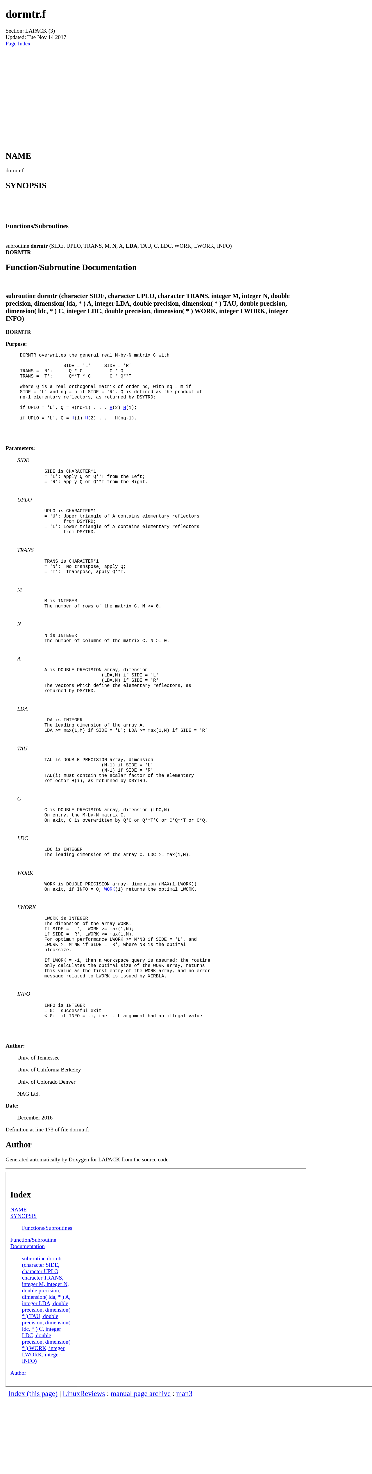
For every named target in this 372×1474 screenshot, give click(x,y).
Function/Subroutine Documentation (33, 1316)
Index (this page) (33, 1467)
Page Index (18, 43)
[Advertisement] (156, 94)
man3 (184, 1467)
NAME (18, 1283)
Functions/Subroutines (47, 1301)
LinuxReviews (84, 1467)
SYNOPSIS (23, 1289)
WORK (109, 945)
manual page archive (141, 1467)
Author (18, 1446)
